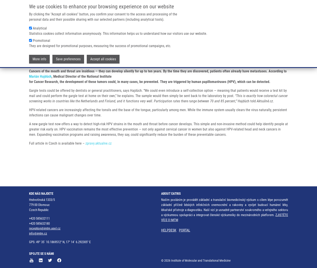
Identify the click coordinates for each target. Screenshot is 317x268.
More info (39, 59)
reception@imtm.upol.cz (45, 228)
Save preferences (68, 59)
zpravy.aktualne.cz (98, 161)
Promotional (41, 41)
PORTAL (184, 230)
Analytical (40, 28)
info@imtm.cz (38, 233)
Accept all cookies (103, 59)
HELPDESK (168, 230)
